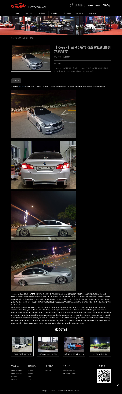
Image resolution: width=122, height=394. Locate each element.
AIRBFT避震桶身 (16, 370)
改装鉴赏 (42, 13)
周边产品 (14, 379)
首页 (17, 13)
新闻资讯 (79, 13)
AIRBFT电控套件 (16, 373)
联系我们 (92, 13)
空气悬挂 (22, 86)
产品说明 (16, 80)
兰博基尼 (31, 370)
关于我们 (29, 13)
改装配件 (14, 376)
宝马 (29, 379)
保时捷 (30, 373)
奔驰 (29, 376)
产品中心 (54, 13)
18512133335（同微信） (99, 5)
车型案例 (67, 13)
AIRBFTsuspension (59, 391)
